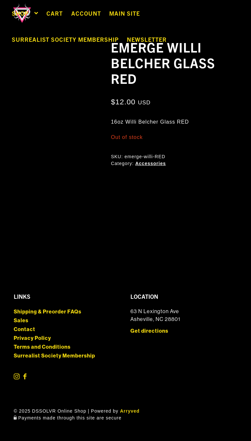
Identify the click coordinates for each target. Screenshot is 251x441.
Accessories (150, 163)
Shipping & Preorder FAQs (47, 312)
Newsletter (147, 39)
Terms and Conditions (42, 347)
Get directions (149, 331)
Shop (20, 13)
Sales (21, 320)
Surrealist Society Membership (65, 39)
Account (86, 13)
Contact (24, 329)
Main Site (124, 13)
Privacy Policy (32, 338)
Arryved (130, 411)
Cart (54, 13)
